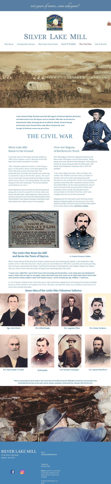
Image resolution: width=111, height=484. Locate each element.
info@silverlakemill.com (49, 454)
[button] (109, 23)
